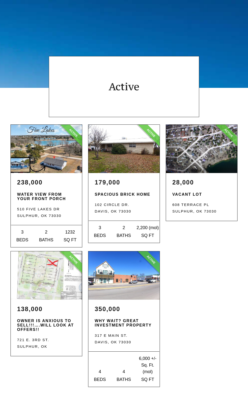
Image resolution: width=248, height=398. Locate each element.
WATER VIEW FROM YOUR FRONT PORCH (41, 196)
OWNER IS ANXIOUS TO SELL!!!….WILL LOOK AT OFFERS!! (45, 325)
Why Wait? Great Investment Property (123, 323)
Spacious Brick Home (122, 194)
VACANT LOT (187, 194)
